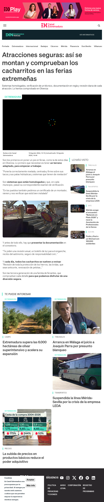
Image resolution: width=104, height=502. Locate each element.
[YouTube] (62, 477)
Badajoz (44, 46)
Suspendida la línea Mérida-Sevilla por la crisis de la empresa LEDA (93, 195)
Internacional (32, 46)
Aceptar (30, 480)
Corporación (74, 485)
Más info (31, 485)
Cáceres (54, 46)
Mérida (64, 46)
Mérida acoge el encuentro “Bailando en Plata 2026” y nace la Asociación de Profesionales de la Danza (92, 218)
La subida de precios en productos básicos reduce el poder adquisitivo (23, 457)
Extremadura (17, 46)
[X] (74, 477)
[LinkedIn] (93, 477)
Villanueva (98, 46)
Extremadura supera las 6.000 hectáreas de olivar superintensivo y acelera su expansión (25, 348)
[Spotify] (88, 477)
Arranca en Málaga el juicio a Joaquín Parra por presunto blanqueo (93, 175)
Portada (5, 46)
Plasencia (74, 46)
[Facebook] (81, 477)
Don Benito (86, 46)
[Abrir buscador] (99, 25)
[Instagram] (68, 477)
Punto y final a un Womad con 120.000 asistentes (92, 240)
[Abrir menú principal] (5, 25)
